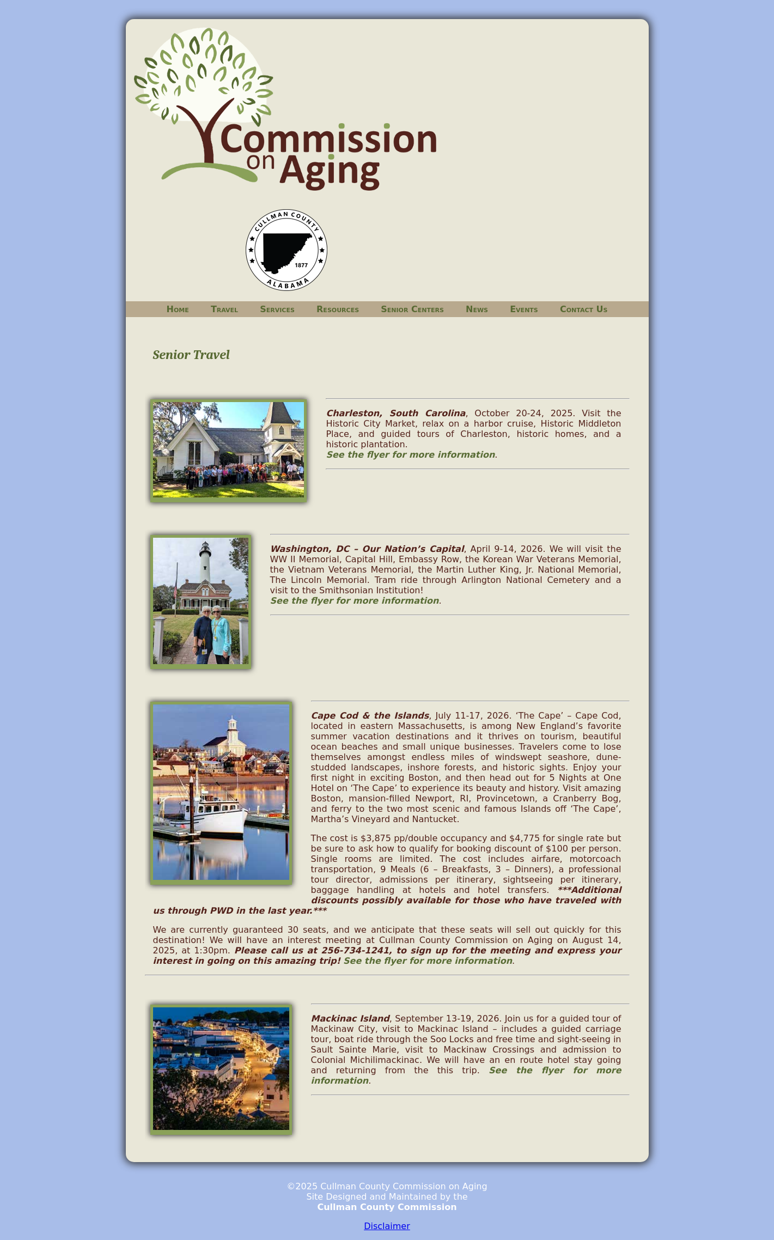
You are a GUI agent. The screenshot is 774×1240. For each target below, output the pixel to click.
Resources (337, 309)
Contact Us (584, 309)
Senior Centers (412, 309)
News (477, 309)
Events (524, 309)
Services (277, 309)
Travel (224, 309)
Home (178, 309)
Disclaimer (387, 1226)
